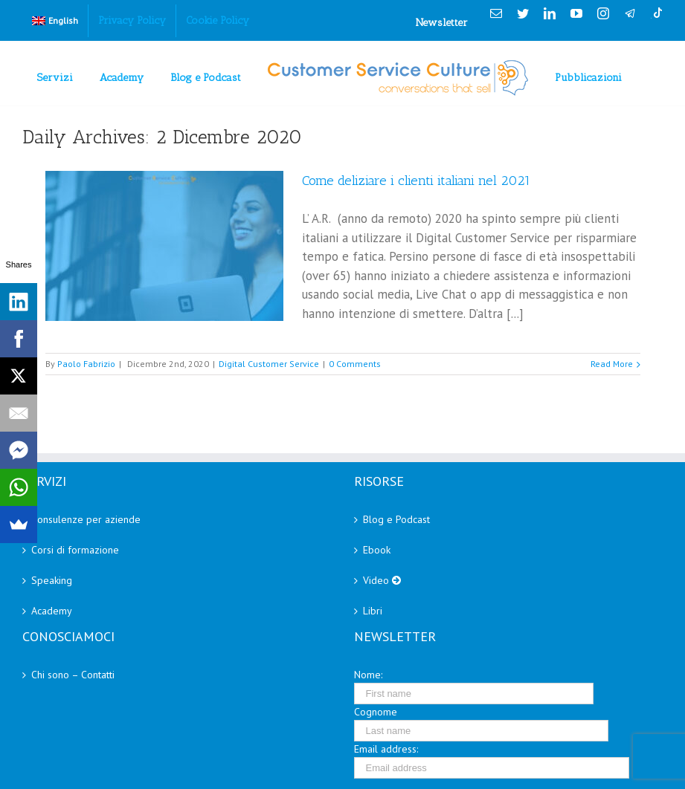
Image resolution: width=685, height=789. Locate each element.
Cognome (375, 711)
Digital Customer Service (269, 363)
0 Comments (355, 363)
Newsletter (442, 22)
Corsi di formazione (75, 549)
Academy (51, 610)
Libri (372, 610)
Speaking (51, 580)
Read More (612, 363)
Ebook (376, 549)
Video (382, 580)
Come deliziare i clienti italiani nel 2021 (416, 180)
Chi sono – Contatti (73, 674)
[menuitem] (55, 20)
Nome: (368, 674)
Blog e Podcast (396, 519)
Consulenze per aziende (86, 519)
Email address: (386, 749)
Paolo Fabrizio (86, 363)
